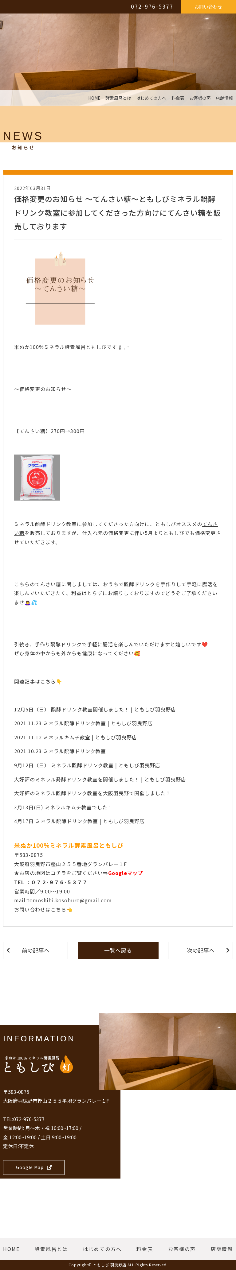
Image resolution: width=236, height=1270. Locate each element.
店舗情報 (224, 98)
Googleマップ (125, 873)
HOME (94, 98)
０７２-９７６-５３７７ (59, 882)
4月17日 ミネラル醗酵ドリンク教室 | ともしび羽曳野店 (79, 821)
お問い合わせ (208, 6)
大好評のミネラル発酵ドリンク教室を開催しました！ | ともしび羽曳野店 (100, 779)
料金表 (177, 98)
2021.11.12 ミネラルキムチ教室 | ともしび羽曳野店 (75, 737)
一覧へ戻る (118, 950)
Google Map (34, 1167)
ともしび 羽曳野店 (109, 1264)
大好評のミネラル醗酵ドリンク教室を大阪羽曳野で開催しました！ (92, 793)
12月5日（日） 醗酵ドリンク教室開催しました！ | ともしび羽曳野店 (95, 709)
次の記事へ (200, 950)
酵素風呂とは (118, 98)
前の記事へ (35, 950)
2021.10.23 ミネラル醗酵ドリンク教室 (60, 751)
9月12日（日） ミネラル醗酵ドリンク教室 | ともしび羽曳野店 (87, 765)
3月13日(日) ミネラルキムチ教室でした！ (63, 807)
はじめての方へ (151, 98)
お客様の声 (200, 98)
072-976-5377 (152, 6)
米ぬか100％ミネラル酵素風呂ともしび (69, 845)
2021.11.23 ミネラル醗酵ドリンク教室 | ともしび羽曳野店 (83, 723)
